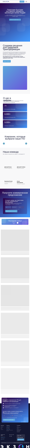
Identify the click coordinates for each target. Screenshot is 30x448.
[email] (21, 207)
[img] (6, 1)
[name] (8, 207)
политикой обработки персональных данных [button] (12, 417)
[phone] (15, 207)
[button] (18, 442)
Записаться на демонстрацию (9, 419)
